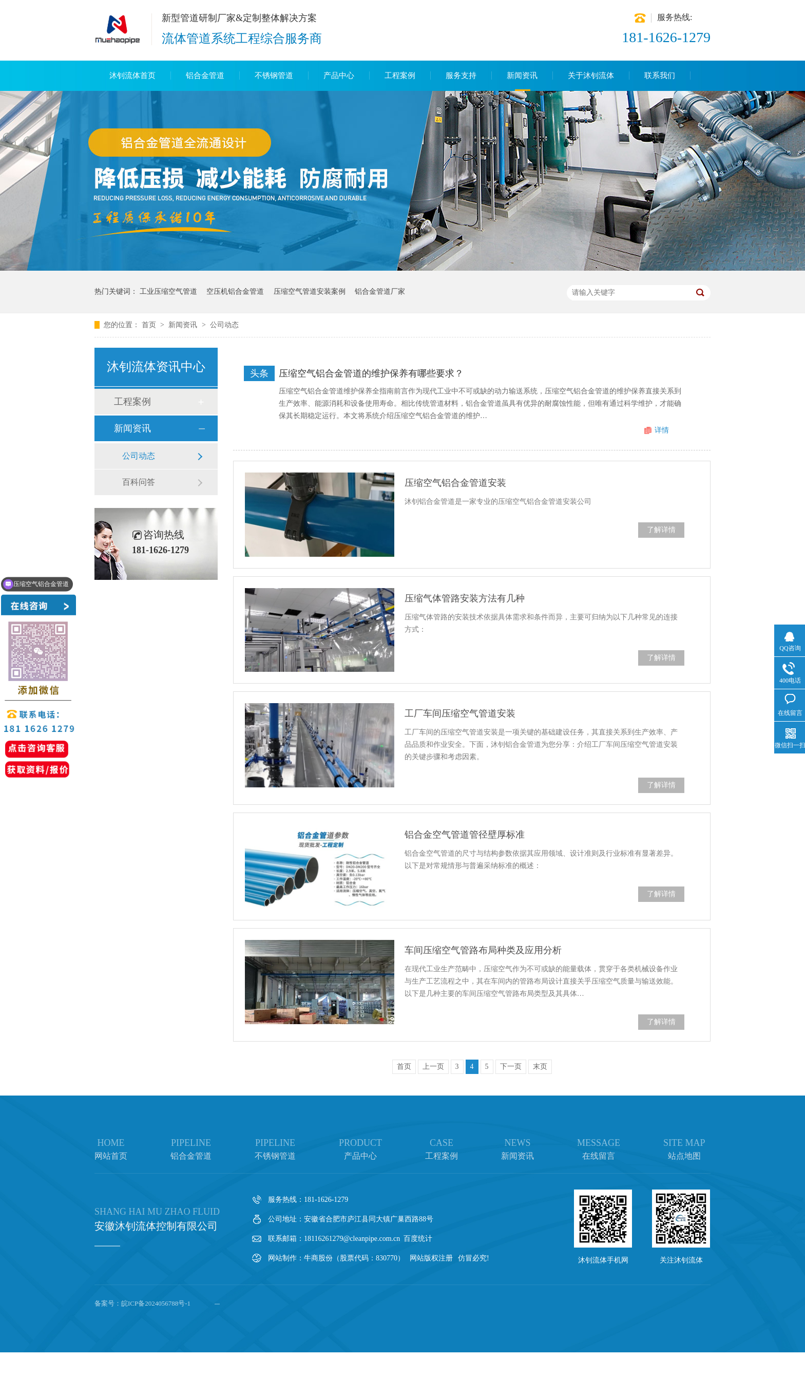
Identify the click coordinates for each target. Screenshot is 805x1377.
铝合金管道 (205, 75)
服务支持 (461, 75)
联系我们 (659, 75)
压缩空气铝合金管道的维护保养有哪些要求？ (371, 373)
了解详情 (661, 530)
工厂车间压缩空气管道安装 (460, 713)
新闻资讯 (522, 75)
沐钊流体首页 (132, 75)
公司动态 (224, 325)
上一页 (433, 1066)
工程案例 (400, 75)
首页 (150, 325)
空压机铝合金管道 (235, 291)
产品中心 (338, 75)
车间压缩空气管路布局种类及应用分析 (483, 950)
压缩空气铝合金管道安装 (455, 483)
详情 (662, 430)
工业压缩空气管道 (168, 291)
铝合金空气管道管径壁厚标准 (465, 834)
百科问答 (138, 482)
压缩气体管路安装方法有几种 (465, 598)
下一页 (511, 1066)
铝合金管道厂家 (380, 291)
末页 (540, 1066)
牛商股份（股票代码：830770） (354, 1258)
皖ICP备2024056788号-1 (155, 1303)
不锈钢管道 (274, 75)
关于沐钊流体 (591, 75)
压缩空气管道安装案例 (310, 291)
